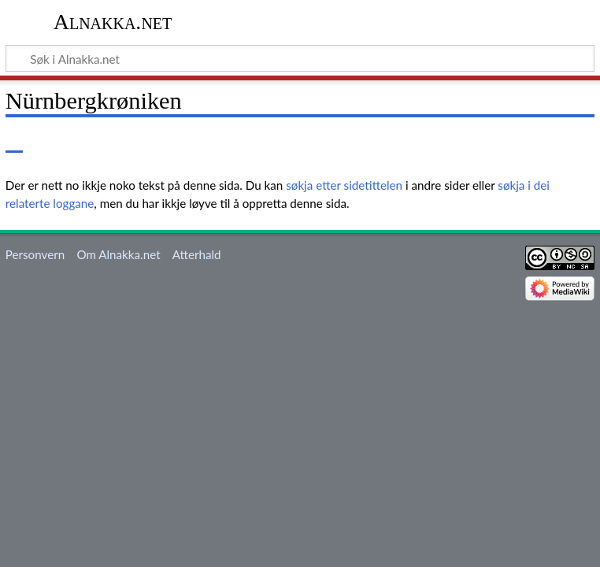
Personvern (35, 254)
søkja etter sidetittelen (344, 185)
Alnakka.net (113, 21)
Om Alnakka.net (118, 254)
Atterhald (196, 254)
